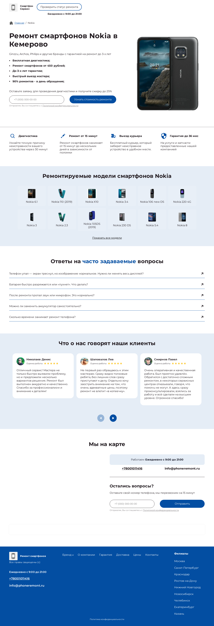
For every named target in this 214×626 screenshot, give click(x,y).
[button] (113, 418)
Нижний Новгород (187, 587)
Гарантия (105, 554)
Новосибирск (183, 594)
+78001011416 (98, 5)
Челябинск (182, 600)
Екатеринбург (184, 607)
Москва (179, 561)
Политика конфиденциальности (107, 619)
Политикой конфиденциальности (60, 105)
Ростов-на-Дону (185, 580)
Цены (108, 13)
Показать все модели (107, 237)
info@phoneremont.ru (182, 468)
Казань (179, 613)
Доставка (122, 554)
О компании (92, 13)
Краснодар (182, 574)
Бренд (74, 13)
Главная (19, 22)
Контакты (122, 13)
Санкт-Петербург (186, 567)
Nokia (31, 22)
